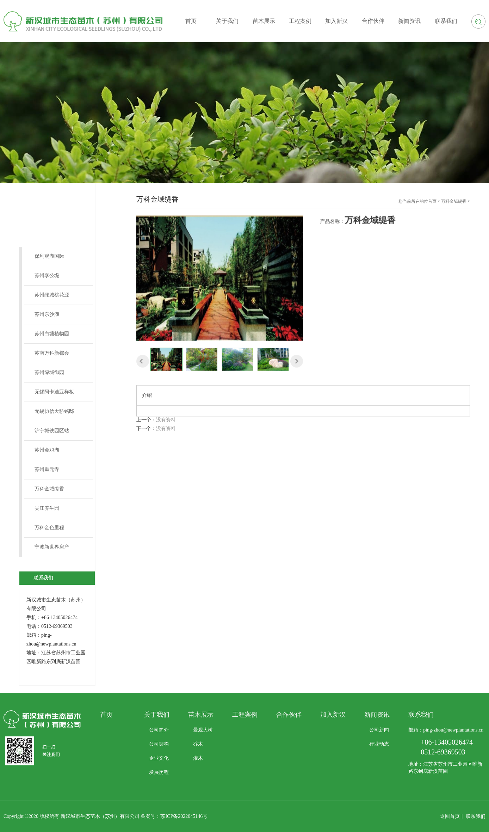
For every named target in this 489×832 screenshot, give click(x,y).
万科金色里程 (49, 527)
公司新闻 (379, 730)
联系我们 (475, 816)
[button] (142, 386)
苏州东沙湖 (47, 314)
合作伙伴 (289, 714)
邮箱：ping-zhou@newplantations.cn (445, 730)
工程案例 (245, 714)
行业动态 (379, 744)
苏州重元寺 (47, 469)
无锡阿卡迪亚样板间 (54, 395)
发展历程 (159, 772)
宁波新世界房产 (52, 547)
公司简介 (159, 730)
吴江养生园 (47, 508)
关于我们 (156, 714)
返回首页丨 (452, 816)
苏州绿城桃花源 (52, 295)
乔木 (198, 744)
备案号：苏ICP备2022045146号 (174, 816)
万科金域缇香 (49, 488)
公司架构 (159, 744)
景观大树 (203, 730)
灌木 (198, 758)
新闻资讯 (377, 714)
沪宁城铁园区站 (52, 430)
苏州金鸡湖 (47, 450)
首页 (432, 201)
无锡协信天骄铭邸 (54, 411)
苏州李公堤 (47, 275)
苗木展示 (200, 714)
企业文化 (159, 758)
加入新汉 (333, 714)
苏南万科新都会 (52, 353)
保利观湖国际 (49, 256)
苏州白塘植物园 (52, 333)
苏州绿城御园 (49, 372)
